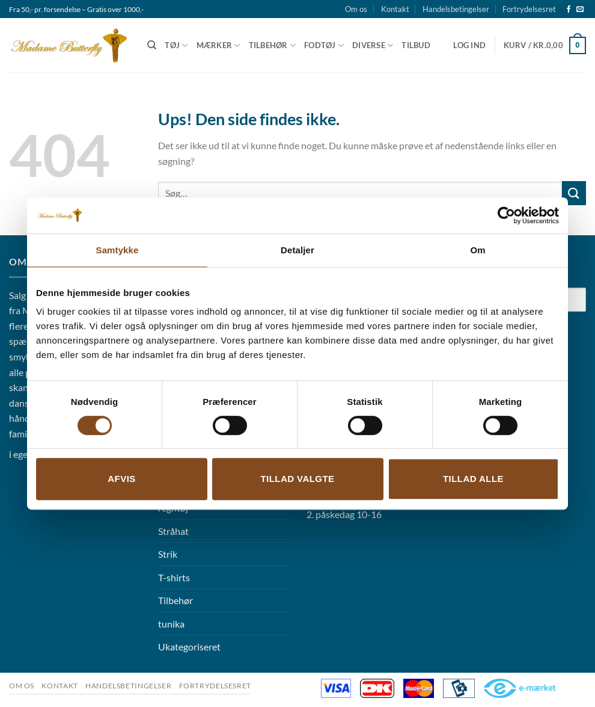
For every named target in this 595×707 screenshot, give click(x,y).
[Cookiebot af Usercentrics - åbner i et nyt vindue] (506, 215)
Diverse (372, 45)
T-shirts (174, 577)
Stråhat (173, 531)
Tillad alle (473, 479)
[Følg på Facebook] (568, 9)
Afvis (121, 479)
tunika (171, 623)
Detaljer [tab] (297, 250)
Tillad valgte (297, 479)
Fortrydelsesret (529, 9)
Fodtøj (324, 45)
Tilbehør (272, 45)
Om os (356, 9)
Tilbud (415, 45)
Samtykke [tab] (117, 250)
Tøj (176, 45)
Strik (167, 554)
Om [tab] (477, 250)
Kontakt (395, 9)
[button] (469, 45)
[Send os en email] (580, 9)
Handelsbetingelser (456, 9)
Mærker (218, 45)
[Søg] (151, 45)
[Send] (574, 193)
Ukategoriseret (189, 646)
